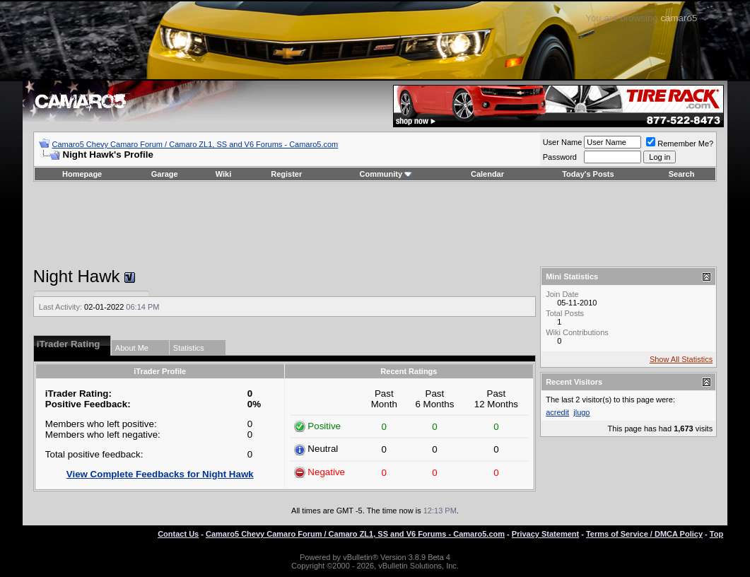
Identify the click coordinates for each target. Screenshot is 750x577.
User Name (562, 142)
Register (286, 174)
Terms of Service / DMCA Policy (644, 534)
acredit (557, 412)
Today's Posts (588, 174)
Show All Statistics (681, 359)
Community (386, 174)
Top (716, 534)
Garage (164, 174)
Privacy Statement (545, 534)
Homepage (82, 174)
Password (560, 157)
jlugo (581, 412)
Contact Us (178, 534)
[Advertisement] (374, 224)
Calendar (487, 174)
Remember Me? (679, 143)
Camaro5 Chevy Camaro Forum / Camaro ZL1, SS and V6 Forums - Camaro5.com (195, 144)
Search (682, 174)
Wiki (224, 174)
